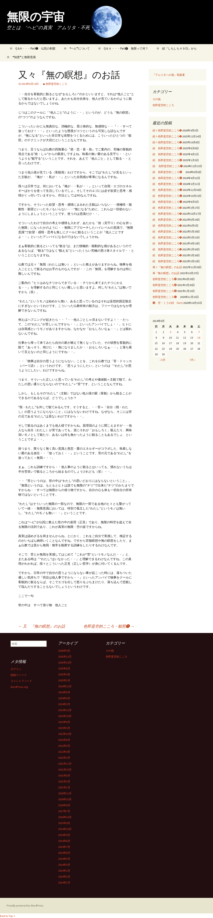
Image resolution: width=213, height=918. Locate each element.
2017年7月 (64, 811)
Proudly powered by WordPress (25, 905)
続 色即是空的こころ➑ (167, 219)
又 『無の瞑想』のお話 (43, 626)
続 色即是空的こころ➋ (167, 255)
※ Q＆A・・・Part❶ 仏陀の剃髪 (31, 48)
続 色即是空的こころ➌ (167, 249)
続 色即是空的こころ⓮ (167, 184)
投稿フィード (19, 675)
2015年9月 (64, 823)
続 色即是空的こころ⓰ (169, 172)
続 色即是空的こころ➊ (167, 261)
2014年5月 (64, 858)
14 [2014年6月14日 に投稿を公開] (198, 337)
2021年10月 (65, 769)
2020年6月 (64, 805)
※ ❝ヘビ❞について (77, 48)
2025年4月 (64, 674)
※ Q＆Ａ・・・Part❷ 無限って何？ (123, 48)
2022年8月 (64, 740)
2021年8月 (64, 775)
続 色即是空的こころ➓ (167, 207)
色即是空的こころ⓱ (166, 297)
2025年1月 (64, 680)
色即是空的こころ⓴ (165, 279)
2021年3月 (64, 781)
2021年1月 (64, 787)
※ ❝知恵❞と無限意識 (21, 57)
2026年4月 (64, 650)
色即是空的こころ (56, 84)
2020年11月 (65, 793)
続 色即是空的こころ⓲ (167, 160)
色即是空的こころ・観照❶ (108, 626)
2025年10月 (65, 662)
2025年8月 (64, 668)
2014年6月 (64, 853)
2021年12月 (65, 763)
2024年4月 (64, 698)
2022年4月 (64, 751)
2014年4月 (64, 864)
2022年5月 (64, 745)
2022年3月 (64, 757)
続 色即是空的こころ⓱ (168, 166)
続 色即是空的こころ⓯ (167, 178)
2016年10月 (65, 817)
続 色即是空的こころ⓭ (167, 190)
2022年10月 (65, 734)
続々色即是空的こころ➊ (167, 142)
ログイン (16, 669)
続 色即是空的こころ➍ (167, 243)
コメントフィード (21, 681)
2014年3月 (64, 870)
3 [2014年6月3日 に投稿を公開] (170, 332)
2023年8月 (64, 722)
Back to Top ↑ (7, 916)
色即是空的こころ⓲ (165, 291)
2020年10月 (65, 799)
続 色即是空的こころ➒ (167, 213)
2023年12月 (65, 710)
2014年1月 (64, 882)
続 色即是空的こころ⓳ (167, 154)
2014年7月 (64, 847)
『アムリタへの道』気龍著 (169, 75)
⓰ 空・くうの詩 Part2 (168, 303)
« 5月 (162, 360)
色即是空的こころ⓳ (165, 285)
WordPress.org (19, 687)
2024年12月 (65, 686)
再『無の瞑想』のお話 (166, 273)
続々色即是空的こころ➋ (167, 136)
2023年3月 (64, 728)
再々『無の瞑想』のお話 (167, 267)
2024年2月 (64, 704)
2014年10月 (65, 829)
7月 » (192, 360)
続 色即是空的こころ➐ (167, 225)
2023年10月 (65, 716)
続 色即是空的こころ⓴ (167, 148)
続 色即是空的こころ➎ (167, 237)
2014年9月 (64, 835)
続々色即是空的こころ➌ (167, 130)
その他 (157, 99)
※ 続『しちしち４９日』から (176, 48)
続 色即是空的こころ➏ (167, 231)
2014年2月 (64, 876)
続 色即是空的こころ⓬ (167, 196)
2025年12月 (65, 656)
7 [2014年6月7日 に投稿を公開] (199, 332)
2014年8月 (64, 841)
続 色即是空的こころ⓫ (167, 202)
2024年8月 (64, 692)
